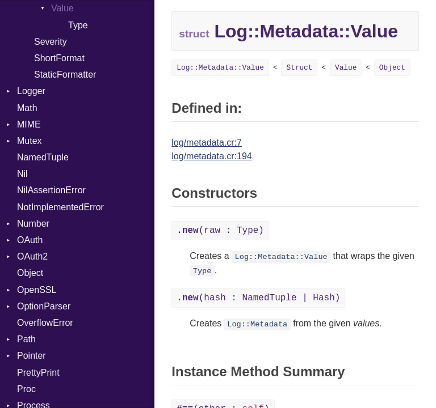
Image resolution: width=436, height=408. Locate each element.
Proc (26, 389)
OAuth (30, 240)
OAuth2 (32, 256)
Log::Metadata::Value (220, 67)
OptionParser (43, 306)
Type (78, 25)
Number (33, 223)
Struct (299, 67)
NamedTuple (43, 157)
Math (27, 108)
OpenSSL (36, 290)
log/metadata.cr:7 (206, 142)
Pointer (31, 355)
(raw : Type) (220, 231)
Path (26, 339)
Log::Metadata (257, 324)
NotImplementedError (60, 207)
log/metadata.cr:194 (211, 156)
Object (30, 273)
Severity (50, 41)
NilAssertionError (51, 190)
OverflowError (45, 323)
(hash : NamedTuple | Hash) (258, 298)
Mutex (29, 141)
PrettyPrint (38, 372)
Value (62, 8)
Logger (31, 91)
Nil (22, 173)
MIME (29, 124)
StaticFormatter (65, 74)
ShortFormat (59, 58)
